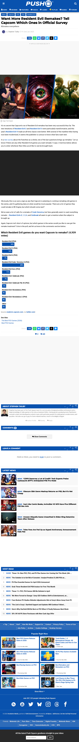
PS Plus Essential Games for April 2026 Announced (28, 582)
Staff (18, 624)
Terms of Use (71, 624)
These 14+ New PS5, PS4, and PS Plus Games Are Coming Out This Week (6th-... (39, 573)
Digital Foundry (51, 721)
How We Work (27, 624)
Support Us (39, 624)
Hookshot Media (13, 714)
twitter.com (30, 312)
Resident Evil (31, 14)
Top (5, 624)
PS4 (23, 14)
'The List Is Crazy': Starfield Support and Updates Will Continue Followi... (35, 605)
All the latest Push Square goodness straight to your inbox (39, 733)
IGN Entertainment (32, 714)
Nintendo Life (15, 721)
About (12, 624)
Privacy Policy (58, 624)
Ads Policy (21, 628)
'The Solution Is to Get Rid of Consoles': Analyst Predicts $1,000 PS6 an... (36, 578)
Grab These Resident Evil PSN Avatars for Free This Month (30, 587)
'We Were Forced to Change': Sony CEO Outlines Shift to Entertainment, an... (37, 596)
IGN (73, 721)
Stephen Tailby (13, 32)
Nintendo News (64, 721)
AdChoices (56, 714)
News (4, 14)
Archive (30, 628)
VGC (31, 725)
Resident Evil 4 (12, 132)
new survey (8, 140)
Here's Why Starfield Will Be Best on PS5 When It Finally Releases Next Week (37, 609)
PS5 (18, 14)
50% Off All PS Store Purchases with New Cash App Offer (30, 614)
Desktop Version (55, 628)
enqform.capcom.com (15, 312)
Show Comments (39, 437)
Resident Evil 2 (20, 129)
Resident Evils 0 (15, 215)
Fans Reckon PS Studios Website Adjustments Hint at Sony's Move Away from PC (39, 600)
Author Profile (31, 420)
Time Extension (37, 721)
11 (13, 496)
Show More (39, 691)
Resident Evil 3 (36, 129)
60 (44, 334)
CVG (53, 725)
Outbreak (35, 215)
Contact (48, 624)
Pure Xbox (26, 721)
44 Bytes (48, 714)
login (42, 457)
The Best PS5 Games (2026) (12, 321)
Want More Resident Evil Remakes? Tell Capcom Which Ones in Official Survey (35, 21)
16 (13, 535)
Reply (49, 420)
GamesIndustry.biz (42, 725)
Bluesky (41, 420)
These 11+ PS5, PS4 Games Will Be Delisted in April (28, 591)
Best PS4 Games (8, 323)
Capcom (11, 14)
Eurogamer (23, 725)
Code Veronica (38, 212)
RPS (58, 725)
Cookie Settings (41, 628)
